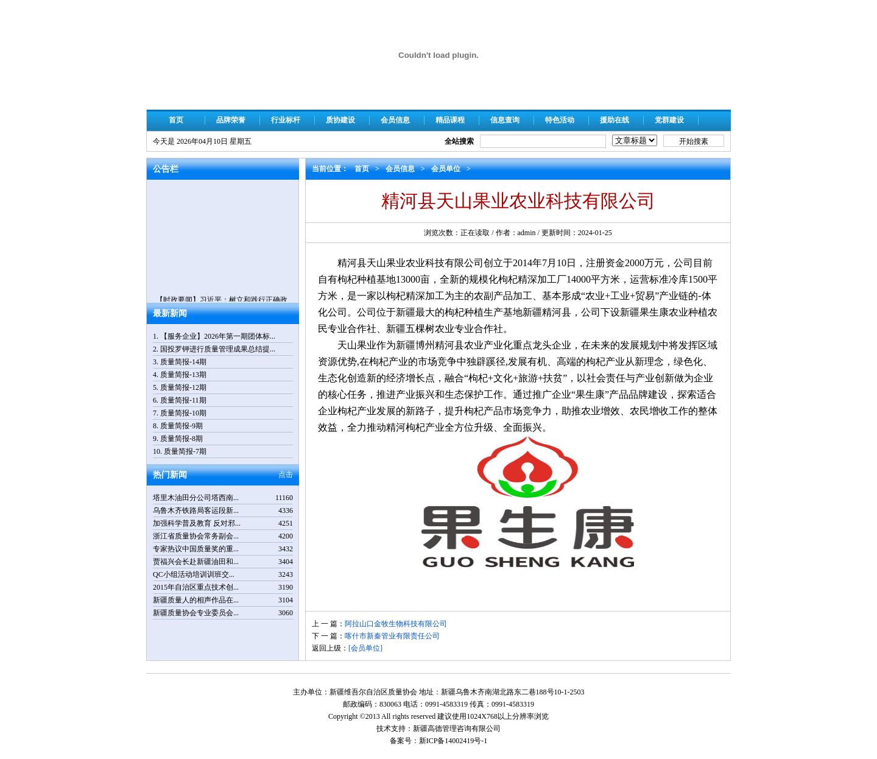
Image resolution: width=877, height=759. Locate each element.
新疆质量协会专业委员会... (196, 613)
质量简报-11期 (183, 400)
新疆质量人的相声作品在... (196, 600)
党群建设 (669, 120)
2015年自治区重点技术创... (196, 587)
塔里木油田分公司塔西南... (196, 497)
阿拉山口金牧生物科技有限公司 (396, 624)
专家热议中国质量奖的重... (196, 549)
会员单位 (445, 168)
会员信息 (395, 120)
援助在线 (614, 120)
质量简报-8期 (181, 438)
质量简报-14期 (183, 362)
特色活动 (559, 120)
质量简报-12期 (183, 387)
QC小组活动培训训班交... (193, 574)
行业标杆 (285, 120)
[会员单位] (365, 648)
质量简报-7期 (185, 451)
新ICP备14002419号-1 (453, 740)
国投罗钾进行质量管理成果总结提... (217, 349)
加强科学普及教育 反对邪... (197, 523)
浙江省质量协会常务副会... (196, 536)
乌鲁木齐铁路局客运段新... (196, 510)
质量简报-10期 (183, 413)
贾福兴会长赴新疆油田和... (196, 561)
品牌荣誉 (230, 120)
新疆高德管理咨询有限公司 (457, 728)
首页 (176, 120)
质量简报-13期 (183, 374)
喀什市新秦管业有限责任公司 (392, 636)
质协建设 (340, 120)
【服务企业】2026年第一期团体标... (217, 336)
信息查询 (505, 120)
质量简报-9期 (181, 426)
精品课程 (450, 120)
